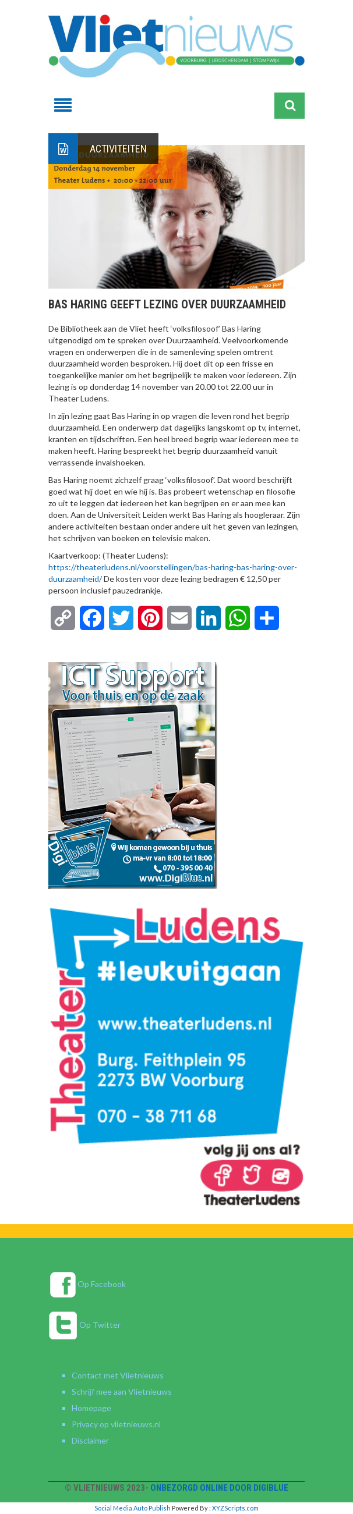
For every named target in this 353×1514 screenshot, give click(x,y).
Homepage (91, 1408)
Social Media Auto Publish (132, 1508)
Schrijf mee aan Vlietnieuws (122, 1391)
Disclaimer (90, 1440)
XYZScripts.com (235, 1508)
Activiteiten (118, 149)
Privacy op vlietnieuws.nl (116, 1424)
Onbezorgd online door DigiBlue (219, 1488)
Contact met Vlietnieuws (118, 1375)
